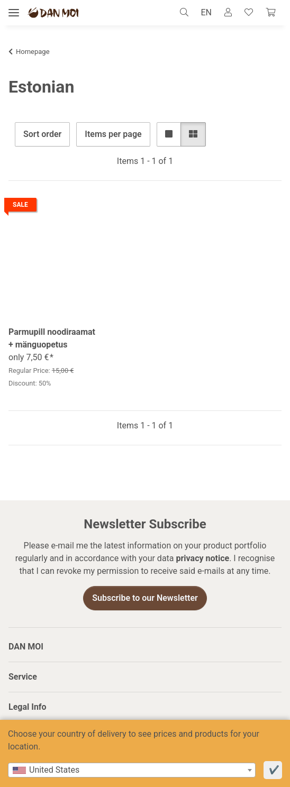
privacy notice (202, 559)
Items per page (113, 134)
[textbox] (131, 770)
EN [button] (206, 12)
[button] (187, 12)
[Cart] (270, 12)
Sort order (42, 134)
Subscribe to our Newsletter (145, 598)
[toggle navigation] (13, 13)
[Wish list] (248, 12)
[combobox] (132, 770)
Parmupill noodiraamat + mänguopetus (51, 338)
